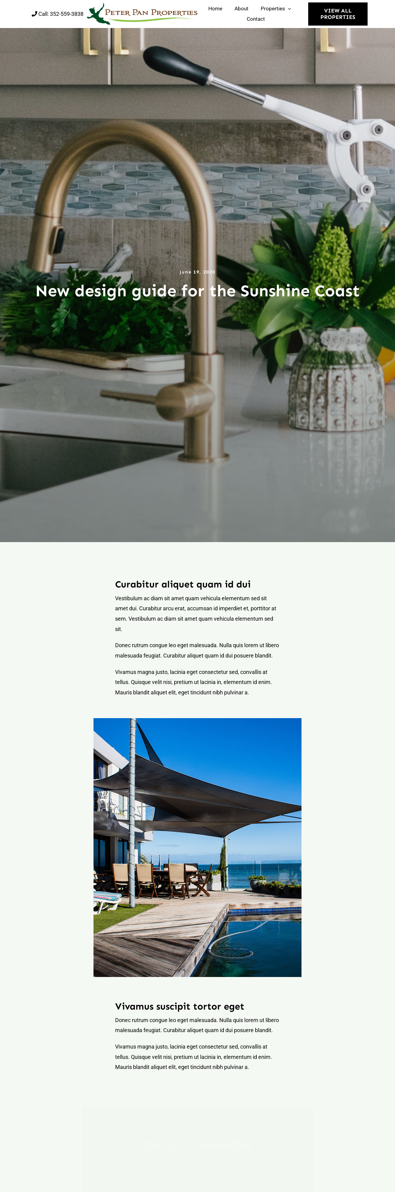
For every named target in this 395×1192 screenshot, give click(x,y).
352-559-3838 (66, 14)
